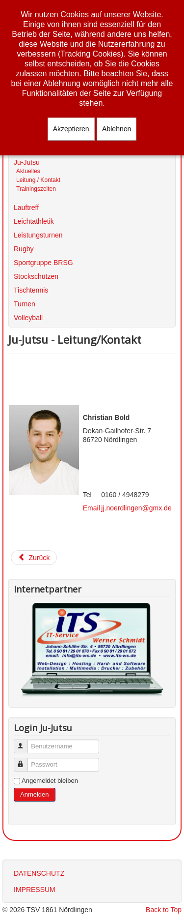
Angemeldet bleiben (50, 780)
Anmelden (34, 794)
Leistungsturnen (38, 235)
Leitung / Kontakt (38, 180)
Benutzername (25, 742)
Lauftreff (26, 207)
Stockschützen (36, 276)
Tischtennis (31, 290)
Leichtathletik (34, 221)
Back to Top (164, 910)
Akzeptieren (71, 129)
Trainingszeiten (36, 188)
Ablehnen (116, 129)
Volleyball (28, 318)
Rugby (23, 249)
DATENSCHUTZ (39, 873)
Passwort (25, 760)
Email (91, 508)
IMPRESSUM (34, 889)
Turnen (24, 304)
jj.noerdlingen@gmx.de (136, 508)
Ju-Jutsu (27, 162)
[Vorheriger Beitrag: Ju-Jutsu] (34, 557)
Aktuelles (28, 171)
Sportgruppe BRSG (43, 263)
